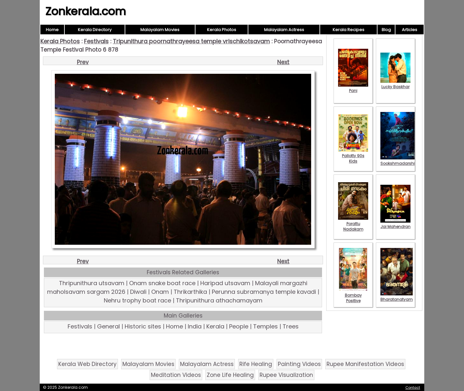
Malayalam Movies (159, 30)
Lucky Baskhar (395, 84)
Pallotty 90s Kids (353, 156)
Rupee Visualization (286, 375)
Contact (412, 387)
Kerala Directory (95, 30)
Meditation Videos (176, 375)
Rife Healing (255, 364)
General (108, 326)
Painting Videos (299, 364)
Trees (291, 326)
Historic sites (143, 326)
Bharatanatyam (396, 296)
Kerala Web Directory (87, 364)
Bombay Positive (353, 295)
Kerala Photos (221, 30)
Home (52, 30)
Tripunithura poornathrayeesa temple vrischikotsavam (191, 41)
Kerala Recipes (348, 30)
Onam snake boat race (162, 283)
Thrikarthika (190, 292)
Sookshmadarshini (399, 160)
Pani (353, 87)
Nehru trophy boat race (137, 300)
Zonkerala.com (85, 11)
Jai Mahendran (395, 223)
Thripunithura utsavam (91, 283)
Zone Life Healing (230, 375)
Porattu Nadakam (353, 224)
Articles (409, 30)
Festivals (96, 41)
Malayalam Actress (284, 30)
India (195, 326)
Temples (265, 326)
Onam (160, 292)
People (238, 326)
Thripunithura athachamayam (219, 300)
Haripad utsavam (225, 283)
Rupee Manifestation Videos (365, 364)
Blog (386, 30)
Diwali (138, 292)
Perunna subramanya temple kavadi (264, 292)
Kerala (215, 326)
